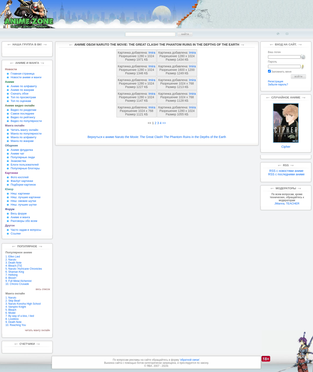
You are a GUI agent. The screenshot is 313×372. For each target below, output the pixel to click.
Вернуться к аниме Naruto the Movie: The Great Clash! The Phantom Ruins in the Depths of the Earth (157, 137)
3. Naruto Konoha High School (23, 303)
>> (164, 123)
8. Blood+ (11, 277)
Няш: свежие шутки (23, 201)
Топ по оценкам (21, 101)
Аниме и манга (20, 217)
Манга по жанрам (22, 141)
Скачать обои (19, 93)
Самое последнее (22, 113)
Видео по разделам (23, 109)
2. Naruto (10, 259)
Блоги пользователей (25, 164)
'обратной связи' (190, 359)
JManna (279, 203)
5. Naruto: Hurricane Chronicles (23, 268)
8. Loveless (12, 319)
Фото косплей (19, 177)
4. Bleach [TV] (13, 265)
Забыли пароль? (278, 84)
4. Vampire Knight (15, 306)
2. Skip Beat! (12, 300)
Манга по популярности (26, 133)
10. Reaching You (15, 325)
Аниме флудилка (22, 149)
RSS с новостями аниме (286, 171)
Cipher (286, 145)
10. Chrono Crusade (17, 284)
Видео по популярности (26, 121)
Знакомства (18, 161)
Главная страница (22, 73)
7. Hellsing (11, 274)
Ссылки (16, 233)
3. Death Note (13, 262)
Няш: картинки (20, 193)
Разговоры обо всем (24, 221)
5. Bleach (10, 309)
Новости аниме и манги (26, 77)
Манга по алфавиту (23, 137)
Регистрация (275, 81)
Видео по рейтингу (23, 117)
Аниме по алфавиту (24, 86)
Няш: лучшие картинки (25, 197)
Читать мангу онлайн (24, 129)
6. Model (10, 312)
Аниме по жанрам (22, 89)
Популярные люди (23, 157)
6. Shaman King (14, 271)
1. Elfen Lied (12, 256)
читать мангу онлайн (37, 330)
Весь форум (19, 213)
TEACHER (292, 203)
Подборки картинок (23, 184)
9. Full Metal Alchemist (18, 280)
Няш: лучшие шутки (24, 204)
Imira (151, 52)
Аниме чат (17, 153)
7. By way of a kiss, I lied (19, 315)
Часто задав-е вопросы (26, 229)
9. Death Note (13, 322)
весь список (43, 289)
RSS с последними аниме (286, 174)
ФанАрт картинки (22, 181)
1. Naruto (10, 297)
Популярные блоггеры (25, 168)
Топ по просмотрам (23, 97)
